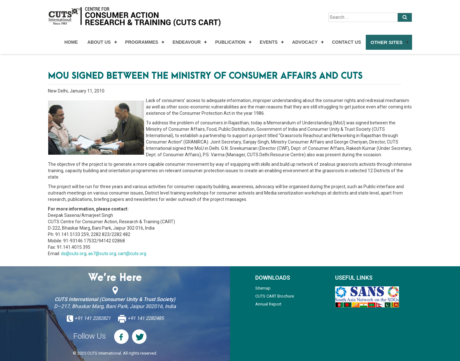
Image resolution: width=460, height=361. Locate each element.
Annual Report (268, 304)
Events (269, 42)
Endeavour (186, 42)
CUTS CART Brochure (274, 296)
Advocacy (305, 42)
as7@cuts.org (102, 253)
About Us (99, 42)
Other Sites (386, 42)
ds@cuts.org (73, 253)
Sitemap (263, 288)
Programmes (141, 42)
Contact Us (346, 42)
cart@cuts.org (132, 253)
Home (71, 42)
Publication (230, 42)
